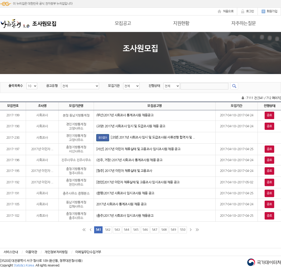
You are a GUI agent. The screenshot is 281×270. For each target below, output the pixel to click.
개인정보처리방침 (55, 252)
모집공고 (123, 23)
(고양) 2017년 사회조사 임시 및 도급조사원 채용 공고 (130, 126)
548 (163, 229)
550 (182, 229)
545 (135, 229)
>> (197, 229)
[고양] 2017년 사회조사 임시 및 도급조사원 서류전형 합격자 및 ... (145, 137)
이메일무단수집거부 (88, 252)
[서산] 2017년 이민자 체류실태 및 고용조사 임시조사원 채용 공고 (138, 149)
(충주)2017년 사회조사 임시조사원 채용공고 (125, 215)
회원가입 (269, 11)
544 (126, 229)
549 (173, 229)
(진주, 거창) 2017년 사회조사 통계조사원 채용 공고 (129, 160)
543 (117, 229)
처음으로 (225, 11)
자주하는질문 (243, 23)
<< (83, 229)
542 (107, 229)
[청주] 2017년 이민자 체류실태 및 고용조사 (124, 170)
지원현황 (181, 23)
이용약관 (31, 252)
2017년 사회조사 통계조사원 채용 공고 (121, 204)
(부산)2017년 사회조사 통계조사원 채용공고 (125, 115)
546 (145, 229)
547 (154, 229)
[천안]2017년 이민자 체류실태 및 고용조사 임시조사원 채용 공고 (138, 182)
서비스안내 (11, 252)
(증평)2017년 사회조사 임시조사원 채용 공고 (125, 193)
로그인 (247, 11)
